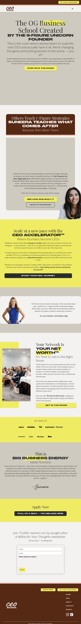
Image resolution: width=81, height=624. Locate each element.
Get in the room (56, 405)
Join (68, 598)
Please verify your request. (28, 557)
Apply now (48, 589)
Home (68, 594)
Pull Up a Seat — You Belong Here (40, 513)
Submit (22, 570)
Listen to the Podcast (41, 204)
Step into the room (40, 68)
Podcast (70, 606)
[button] (72, 9)
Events (69, 609)
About (69, 602)
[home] (10, 9)
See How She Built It (40, 199)
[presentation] (33, 562)
